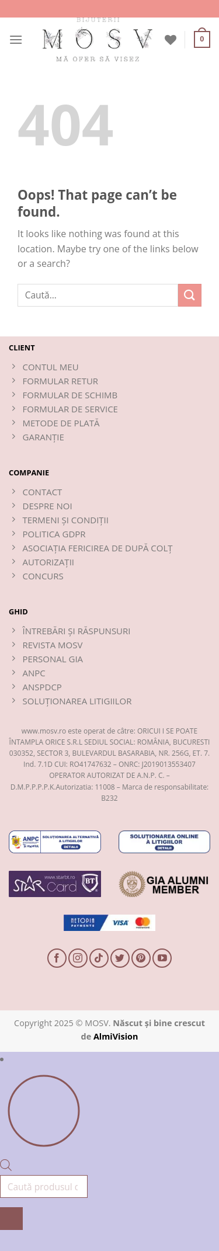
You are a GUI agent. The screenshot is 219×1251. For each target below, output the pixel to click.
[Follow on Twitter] (120, 958)
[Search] (11, 1218)
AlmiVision (115, 1036)
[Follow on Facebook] (57, 958)
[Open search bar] (6, 1167)
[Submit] (189, 295)
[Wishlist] (170, 40)
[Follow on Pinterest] (141, 958)
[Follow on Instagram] (78, 958)
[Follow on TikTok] (99, 958)
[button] (16, 39)
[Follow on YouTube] (162, 958)
